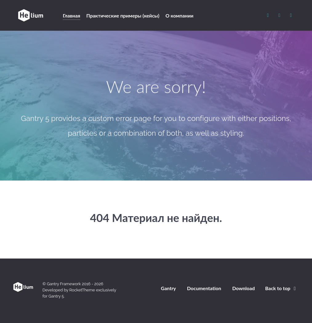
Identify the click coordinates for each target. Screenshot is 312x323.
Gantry (168, 288)
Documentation (204, 288)
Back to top (281, 288)
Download (243, 288)
